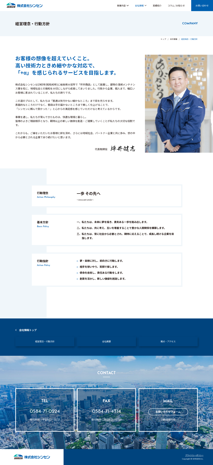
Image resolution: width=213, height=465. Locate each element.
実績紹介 (157, 5)
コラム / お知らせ (176, 5)
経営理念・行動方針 (45, 341)
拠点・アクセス (168, 341)
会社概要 (106, 341)
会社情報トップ (28, 330)
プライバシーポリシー (194, 455)
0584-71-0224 (45, 411)
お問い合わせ (202, 5)
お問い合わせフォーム (168, 411)
